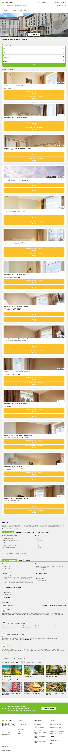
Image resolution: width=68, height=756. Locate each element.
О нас (19, 733)
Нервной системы (38, 724)
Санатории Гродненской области (56, 731)
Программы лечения (29, 532)
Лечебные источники (21, 553)
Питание (20, 560)
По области (22, 662)
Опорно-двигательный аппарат (40, 722)
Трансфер (14, 10)
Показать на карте (14, 42)
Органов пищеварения (39, 727)
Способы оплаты (23, 10)
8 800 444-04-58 (5, 731)
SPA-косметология (53, 740)
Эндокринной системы (39, 729)
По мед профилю (31, 662)
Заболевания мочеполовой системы (40, 742)
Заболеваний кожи (38, 730)
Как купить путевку (22, 722)
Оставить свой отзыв (20, 658)
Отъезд (4, 52)
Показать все (16, 528)
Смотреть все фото (34, 34)
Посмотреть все (7, 88)
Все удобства (7, 597)
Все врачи (38, 553)
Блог (19, 731)
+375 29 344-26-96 (6, 732)
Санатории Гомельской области (56, 724)
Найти (34, 64)
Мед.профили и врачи (8, 532)
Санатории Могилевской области (54, 730)
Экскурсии (27, 560)
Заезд (4, 48)
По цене (39, 662)
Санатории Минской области (55, 727)
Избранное (51, 743)
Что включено (19, 532)
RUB (44, 2)
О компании (6, 10)
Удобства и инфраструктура (10, 560)
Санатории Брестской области (56, 722)
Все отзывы (7, 658)
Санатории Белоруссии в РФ (55, 733)
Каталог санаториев (53, 738)
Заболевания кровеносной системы (39, 737)
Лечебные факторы (8, 553)
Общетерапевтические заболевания (39, 739)
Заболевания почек (38, 734)
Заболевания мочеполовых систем (40, 733)
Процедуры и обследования (43, 532)
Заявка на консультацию (48, 708)
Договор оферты (6, 734)
